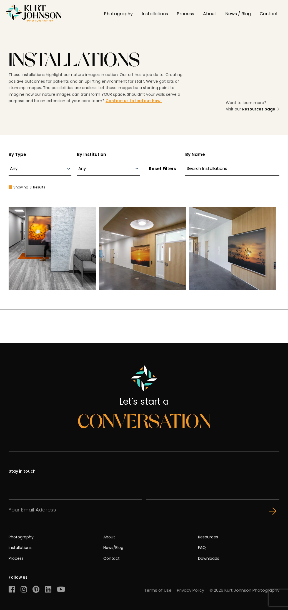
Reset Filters (162, 169)
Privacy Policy (190, 590)
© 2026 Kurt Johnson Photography (244, 590)
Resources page (260, 109)
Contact (269, 14)
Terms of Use (158, 590)
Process (185, 14)
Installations (155, 14)
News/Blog (113, 547)
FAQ (202, 547)
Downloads (208, 558)
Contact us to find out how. (134, 101)
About (209, 14)
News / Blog (238, 14)
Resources (208, 537)
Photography (118, 14)
